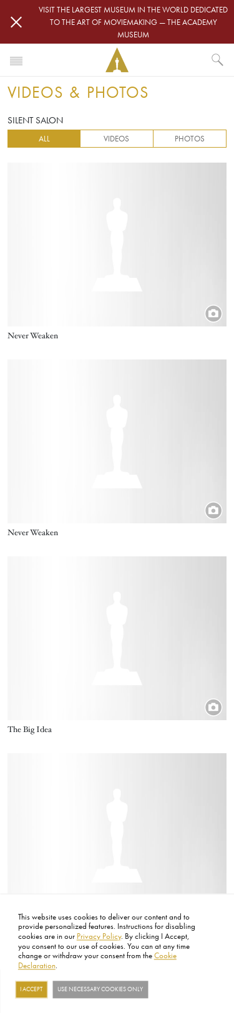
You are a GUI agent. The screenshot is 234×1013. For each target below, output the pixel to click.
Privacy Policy (99, 936)
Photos (190, 138)
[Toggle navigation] (16, 60)
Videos (116, 138)
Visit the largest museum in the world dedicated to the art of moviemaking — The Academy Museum (133, 21)
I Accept (31, 989)
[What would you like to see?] (218, 60)
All (44, 138)
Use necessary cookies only (100, 989)
